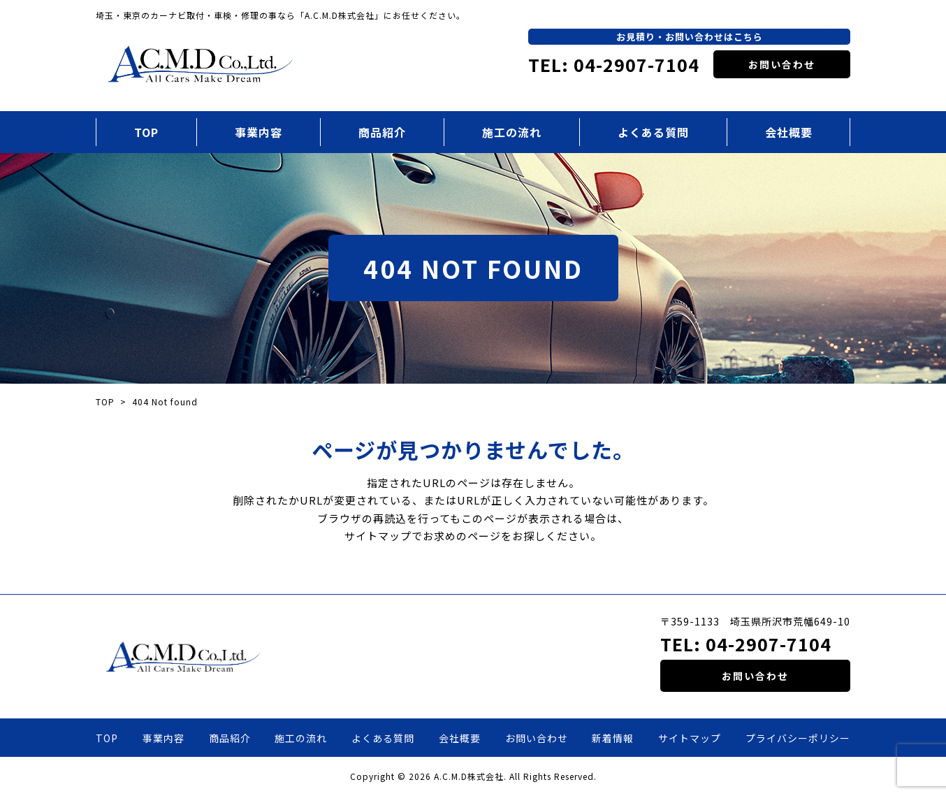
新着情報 (613, 738)
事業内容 (258, 132)
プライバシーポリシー (797, 738)
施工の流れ (511, 132)
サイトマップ (689, 738)
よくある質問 (653, 132)
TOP (146, 132)
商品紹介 (382, 132)
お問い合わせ (781, 64)
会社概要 (789, 132)
